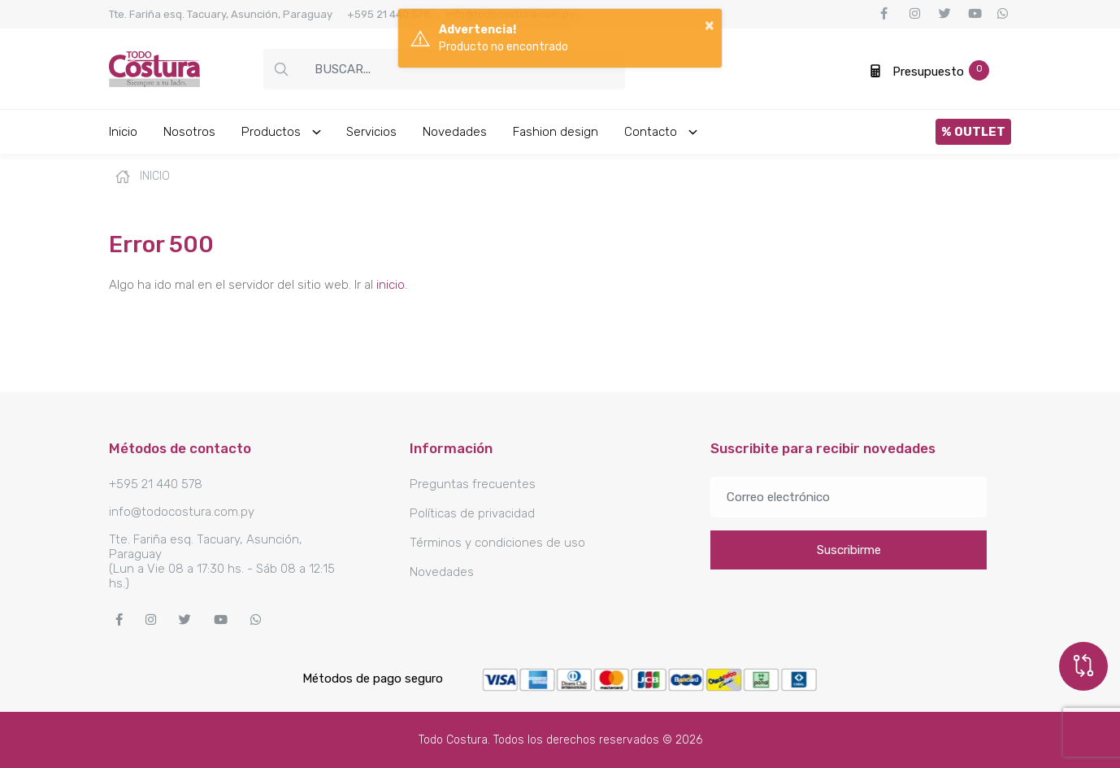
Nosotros (189, 131)
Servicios (371, 131)
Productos (282, 131)
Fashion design (555, 131)
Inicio (123, 131)
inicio (390, 284)
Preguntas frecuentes (473, 484)
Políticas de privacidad (472, 513)
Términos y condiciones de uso (497, 542)
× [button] (709, 24)
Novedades (455, 131)
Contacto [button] (661, 131)
